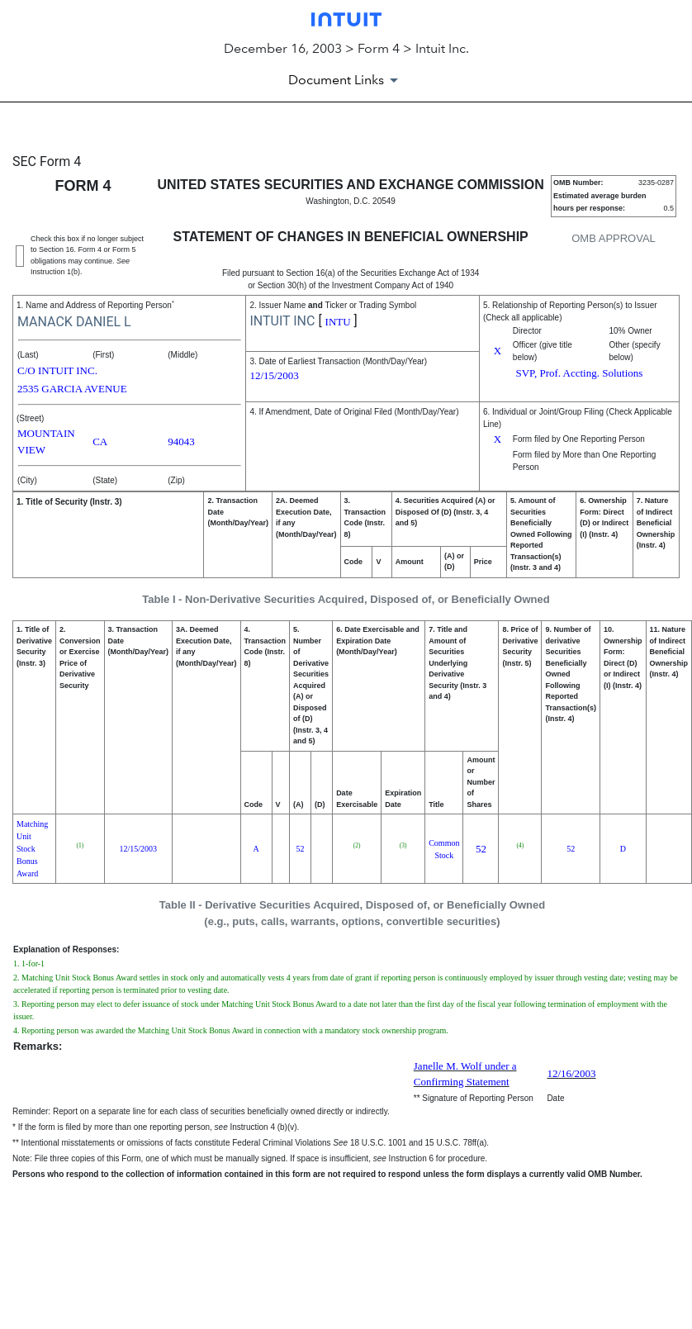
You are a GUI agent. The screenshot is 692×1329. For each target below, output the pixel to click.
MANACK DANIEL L (74, 322)
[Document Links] (346, 80)
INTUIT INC (282, 321)
